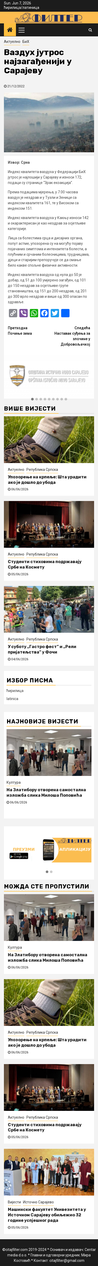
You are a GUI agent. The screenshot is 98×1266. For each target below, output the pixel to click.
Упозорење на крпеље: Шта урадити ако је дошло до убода (47, 479)
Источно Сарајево (38, 1202)
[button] (32, 399)
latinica (12, 699)
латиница (30, 7)
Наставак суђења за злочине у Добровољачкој (69, 335)
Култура (14, 782)
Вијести (14, 1202)
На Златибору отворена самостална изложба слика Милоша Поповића (46, 792)
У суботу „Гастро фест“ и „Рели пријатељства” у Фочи (42, 649)
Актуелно (12, 41)
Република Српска (42, 469)
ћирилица (12, 7)
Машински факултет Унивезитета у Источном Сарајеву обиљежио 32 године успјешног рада (47, 1215)
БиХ (25, 41)
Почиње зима (28, 330)
